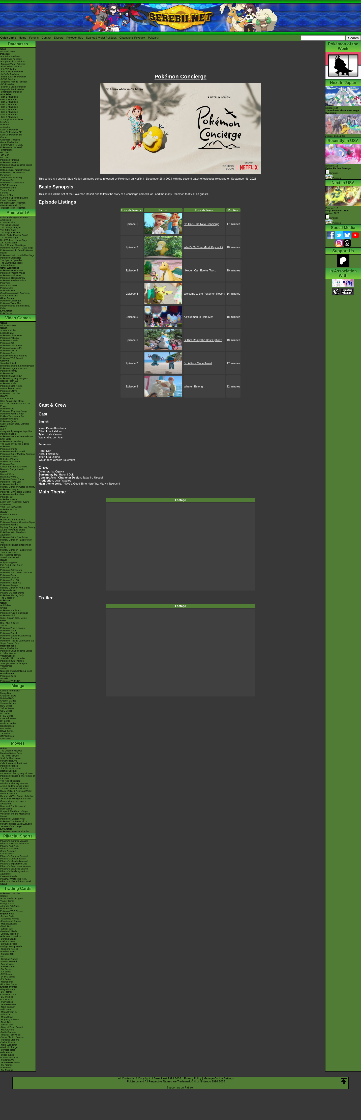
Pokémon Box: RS (9, 580)
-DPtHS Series (7, 976)
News (3, 49)
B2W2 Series (7, 731)
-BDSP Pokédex (8, 79)
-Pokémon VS (7, 1060)
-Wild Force (6, 1052)
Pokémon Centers (9, 162)
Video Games (18, 318)
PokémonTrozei (8, 590)
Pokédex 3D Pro (8, 499)
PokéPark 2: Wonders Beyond (15, 492)
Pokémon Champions (11, 335)
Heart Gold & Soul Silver (12, 519)
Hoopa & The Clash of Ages (14, 811)
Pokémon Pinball (8, 633)
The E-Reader (7, 598)
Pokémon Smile (8, 383)
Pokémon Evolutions (10, 275)
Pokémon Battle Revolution (14, 537)
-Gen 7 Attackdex (9, 112)
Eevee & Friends (8, 876)
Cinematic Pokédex (10, 139)
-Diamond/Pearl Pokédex (12, 64)
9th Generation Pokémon (12, 203)
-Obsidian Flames (9, 959)
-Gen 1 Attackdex (9, 97)
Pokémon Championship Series (16, 165)
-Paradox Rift (7, 954)
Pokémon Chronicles (10, 258)
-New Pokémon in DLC (11, 205)
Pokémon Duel (7, 464)
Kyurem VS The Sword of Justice (17, 796)
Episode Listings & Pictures (14, 217)
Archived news (7, 51)
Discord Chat (6, 195)
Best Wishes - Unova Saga (13, 240)
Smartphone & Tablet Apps (13, 663)
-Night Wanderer (8, 1045)
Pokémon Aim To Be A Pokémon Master (16, 251)
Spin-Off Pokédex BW (11, 134)
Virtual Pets (6, 666)
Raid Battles (6, 908)
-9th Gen (4, 152)
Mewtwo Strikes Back (11, 753)
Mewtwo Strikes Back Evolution (16, 824)
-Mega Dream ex (8, 1012)
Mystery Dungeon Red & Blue (15, 587)
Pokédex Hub (75, 37)
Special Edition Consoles (12, 658)
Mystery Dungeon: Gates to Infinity (17, 487)
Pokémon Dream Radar (12, 479)
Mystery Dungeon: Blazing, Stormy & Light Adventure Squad (17, 528)
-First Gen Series (8, 984)
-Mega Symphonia (9, 1019)
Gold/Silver (5, 605)
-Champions (6, 150)
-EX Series (5, 979)
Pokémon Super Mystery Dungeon (17, 454)
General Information (10, 690)
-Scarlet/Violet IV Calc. (11, 145)
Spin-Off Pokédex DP (11, 132)
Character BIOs (8, 695)
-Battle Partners (8, 1032)
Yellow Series (7, 708)
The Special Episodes (11, 260)
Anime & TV (18, 212)
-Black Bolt (5, 926)
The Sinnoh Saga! (9, 237)
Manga (18, 686)
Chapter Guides (8, 700)
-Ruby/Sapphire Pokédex (12, 61)
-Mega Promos (7, 989)
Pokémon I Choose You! (12, 819)
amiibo (3, 668)
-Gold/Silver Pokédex (11, 59)
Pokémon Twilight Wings (12, 273)
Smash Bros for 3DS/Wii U (13, 466)
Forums (34, 37)
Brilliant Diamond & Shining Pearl (17, 366)
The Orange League (10, 227)
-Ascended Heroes (9, 918)
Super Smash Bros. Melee (13, 618)
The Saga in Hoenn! (10, 232)
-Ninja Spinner (7, 1007)
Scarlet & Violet (8, 330)
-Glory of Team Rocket (11, 1027)
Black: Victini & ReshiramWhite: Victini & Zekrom (16, 792)
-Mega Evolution (8, 923)
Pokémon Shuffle (8, 449)
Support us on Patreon (180, 1087)
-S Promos (5, 1067)
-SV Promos (6, 992)
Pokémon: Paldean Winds (13, 280)
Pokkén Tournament (10, 461)
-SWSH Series (7, 966)
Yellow (3, 625)
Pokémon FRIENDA (10, 681)
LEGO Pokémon (8, 185)
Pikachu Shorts (18, 836)
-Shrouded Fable (8, 944)
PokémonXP (6, 167)
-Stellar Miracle (7, 1042)
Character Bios (7, 222)
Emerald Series (8, 718)
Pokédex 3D (6, 497)
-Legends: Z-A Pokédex (12, 89)
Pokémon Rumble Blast (12, 494)
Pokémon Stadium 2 (10, 610)
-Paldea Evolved (8, 961)
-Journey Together (9, 934)
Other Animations (9, 295)
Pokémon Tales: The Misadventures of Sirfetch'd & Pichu (15, 306)
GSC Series (6, 711)
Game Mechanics (9, 142)
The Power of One (9, 755)
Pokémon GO (7, 343)
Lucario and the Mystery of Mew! (16, 773)
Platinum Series (8, 723)
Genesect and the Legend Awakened (13, 802)
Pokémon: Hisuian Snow (12, 278)
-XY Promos (6, 999)
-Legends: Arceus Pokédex (13, 81)
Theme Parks (7, 190)
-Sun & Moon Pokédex (11, 71)
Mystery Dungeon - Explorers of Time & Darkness (16, 551)
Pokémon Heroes (9, 766)
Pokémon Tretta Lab (10, 482)
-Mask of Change (9, 1047)
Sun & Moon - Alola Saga (13, 245)
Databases (18, 44)
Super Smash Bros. (10, 643)
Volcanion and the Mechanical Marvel (15, 815)
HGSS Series (7, 726)
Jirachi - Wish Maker (10, 768)
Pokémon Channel (9, 577)
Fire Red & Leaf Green (11, 565)
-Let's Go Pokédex (9, 74)
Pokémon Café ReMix (11, 345)
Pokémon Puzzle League (12, 628)
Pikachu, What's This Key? (13, 879)
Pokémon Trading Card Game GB (17, 640)
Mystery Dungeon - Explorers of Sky (16, 541)
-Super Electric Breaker (12, 1037)
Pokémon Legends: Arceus (13, 368)
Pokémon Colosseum (11, 570)
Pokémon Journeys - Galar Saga (16, 247)
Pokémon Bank (8, 434)
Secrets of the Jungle (11, 826)
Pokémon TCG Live (10, 393)
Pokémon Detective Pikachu (14, 831)
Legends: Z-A (7, 333)
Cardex (4, 137)
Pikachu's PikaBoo (9, 848)
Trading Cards (18, 888)
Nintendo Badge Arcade (12, 469)
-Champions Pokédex (11, 92)
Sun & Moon (6, 398)
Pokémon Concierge (10, 300)
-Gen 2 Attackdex (9, 99)
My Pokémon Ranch (10, 555)
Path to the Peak (8, 285)
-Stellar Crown (7, 941)
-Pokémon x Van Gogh (11, 177)
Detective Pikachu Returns (13, 355)
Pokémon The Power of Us (13, 821)
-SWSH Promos (8, 994)
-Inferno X (5, 1014)
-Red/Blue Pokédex (10, 56)
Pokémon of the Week (11, 147)
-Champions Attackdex (11, 119)
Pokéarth (153, 37)
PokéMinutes (6, 288)
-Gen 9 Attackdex (9, 117)
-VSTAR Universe (9, 1057)
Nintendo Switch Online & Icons (16, 671)
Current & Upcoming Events (14, 198)
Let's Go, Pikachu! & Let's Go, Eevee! (15, 404)
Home (22, 37)
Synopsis (332, 218)
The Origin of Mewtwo (11, 750)
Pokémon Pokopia (9, 338)
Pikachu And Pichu (9, 846)
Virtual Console (8, 656)
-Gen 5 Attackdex (9, 107)
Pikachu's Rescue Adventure (14, 843)
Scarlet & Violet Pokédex (101, 37)
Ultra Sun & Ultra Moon (12, 401)
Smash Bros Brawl (9, 557)
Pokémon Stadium (9, 638)
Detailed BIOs (7, 698)
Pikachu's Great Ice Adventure (15, 866)
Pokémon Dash (8, 575)
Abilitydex (5, 127)
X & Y (3, 429)
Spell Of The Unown (10, 758)
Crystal (3, 608)
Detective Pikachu (9, 418)
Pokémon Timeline (9, 160)
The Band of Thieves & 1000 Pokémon (14, 445)
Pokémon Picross (9, 456)
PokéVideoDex (7, 290)
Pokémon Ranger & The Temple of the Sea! (17, 777)
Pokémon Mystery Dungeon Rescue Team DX (14, 379)
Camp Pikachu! (8, 851)
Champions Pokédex (132, 37)
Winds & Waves (8, 325)
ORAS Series (7, 736)
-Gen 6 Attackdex (9, 109)
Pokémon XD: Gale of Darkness (16, 572)
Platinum (4, 517)
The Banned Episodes (11, 263)
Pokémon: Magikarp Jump (13, 411)
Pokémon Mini (7, 615)
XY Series (5, 733)
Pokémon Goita (8, 676)
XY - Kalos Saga (8, 242)
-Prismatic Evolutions (10, 936)
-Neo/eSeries (7, 982)
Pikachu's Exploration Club (13, 863)
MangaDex (5, 693)
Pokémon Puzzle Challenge (14, 613)
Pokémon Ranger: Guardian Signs (17, 522)
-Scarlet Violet (7, 964)
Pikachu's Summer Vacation (14, 841)
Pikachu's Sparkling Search (14, 868)
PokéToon (5, 283)
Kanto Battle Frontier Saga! (14, 235)
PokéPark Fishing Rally (12, 595)
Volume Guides (8, 703)
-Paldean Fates (8, 951)
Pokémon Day (7, 180)
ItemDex (4, 122)
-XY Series (5, 971)
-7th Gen (4, 157)
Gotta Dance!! (7, 853)
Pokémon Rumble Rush (12, 413)
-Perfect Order (7, 916)
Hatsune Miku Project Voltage (15, 170)
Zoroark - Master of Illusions (14, 788)
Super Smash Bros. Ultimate (14, 424)
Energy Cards (7, 903)
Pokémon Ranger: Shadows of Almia (15, 546)
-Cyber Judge (7, 1055)
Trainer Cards (7, 901)
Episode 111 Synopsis (338, 169)
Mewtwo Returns (8, 761)
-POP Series (6, 1002)
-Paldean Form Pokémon (12, 208)
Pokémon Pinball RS (10, 582)
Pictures (333, 178)
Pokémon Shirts (8, 187)
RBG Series (6, 706)
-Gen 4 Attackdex (9, 104)
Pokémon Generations (11, 270)
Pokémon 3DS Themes (12, 661)
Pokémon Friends (9, 340)
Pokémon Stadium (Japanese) (15, 635)
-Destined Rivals (8, 931)
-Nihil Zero (5, 1009)
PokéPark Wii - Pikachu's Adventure (12, 533)
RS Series (5, 713)
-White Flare (6, 929)
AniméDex (5, 220)
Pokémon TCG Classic (11, 911)
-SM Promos (6, 997)
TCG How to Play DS (11, 507)
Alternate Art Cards (9, 906)
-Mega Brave (6, 1017)
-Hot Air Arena (7, 1029)
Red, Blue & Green (9, 623)
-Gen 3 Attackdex (9, 102)
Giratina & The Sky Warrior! (14, 783)
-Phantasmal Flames (10, 921)
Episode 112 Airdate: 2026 (337, 210)
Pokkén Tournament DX (12, 416)
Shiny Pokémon (8, 265)
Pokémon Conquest (10, 489)
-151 (2, 956)
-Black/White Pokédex (11, 66)
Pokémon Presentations (12, 182)
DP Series (5, 721)
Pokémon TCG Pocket (11, 358)
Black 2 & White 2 (9, 476)
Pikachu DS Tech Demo (12, 593)
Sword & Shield (8, 363)
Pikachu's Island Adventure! (14, 861)
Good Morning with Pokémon (14, 293)
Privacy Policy (192, 1078)
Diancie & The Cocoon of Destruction (12, 807)
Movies (18, 743)
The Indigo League (9, 225)
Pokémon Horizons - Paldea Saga (17, 255)
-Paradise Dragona (9, 1040)
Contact (46, 37)
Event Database (8, 200)
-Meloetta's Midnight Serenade (15, 798)
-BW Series (6, 974)
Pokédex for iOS (8, 509)
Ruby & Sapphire (8, 562)
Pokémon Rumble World (12, 451)
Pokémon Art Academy (11, 441)
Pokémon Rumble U (10, 484)
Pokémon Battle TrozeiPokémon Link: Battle (16, 437)
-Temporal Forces (9, 949)
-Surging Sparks (8, 939)
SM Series (5, 738)
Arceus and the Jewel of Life (14, 786)
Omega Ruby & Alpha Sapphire (16, 431)
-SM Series (6, 969)
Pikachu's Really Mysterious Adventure (14, 872)
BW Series (5, 728)
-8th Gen (4, 155)
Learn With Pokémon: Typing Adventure (14, 503)
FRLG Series (6, 716)
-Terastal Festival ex (10, 1034)
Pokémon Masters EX (11, 348)
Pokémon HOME (8, 371)
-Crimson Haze (7, 1050)
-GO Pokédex (7, 84)
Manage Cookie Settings (219, 1078)
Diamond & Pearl (8, 514)
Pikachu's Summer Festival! (14, 856)
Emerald (4, 567)
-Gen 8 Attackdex (9, 114)
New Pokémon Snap (10, 388)
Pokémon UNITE (8, 350)
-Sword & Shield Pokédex (13, 76)
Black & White (7, 474)
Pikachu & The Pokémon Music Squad (16, 882)
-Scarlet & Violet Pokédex (13, 87)
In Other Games (8, 653)
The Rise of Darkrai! (10, 781)
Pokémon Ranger (9, 585)
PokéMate (5, 600)
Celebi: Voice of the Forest (13, 763)
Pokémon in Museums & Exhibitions (12, 173)
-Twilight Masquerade (11, 946)
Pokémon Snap (8, 630)
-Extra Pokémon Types (11, 898)
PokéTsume (6, 313)
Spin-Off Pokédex (9, 129)
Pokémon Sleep (8, 353)
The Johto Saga (8, 230)
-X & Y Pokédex (8, 69)
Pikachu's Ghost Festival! (13, 858)
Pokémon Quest (8, 421)
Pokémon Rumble (9, 524)
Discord (59, 37)
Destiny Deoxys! (8, 771)
